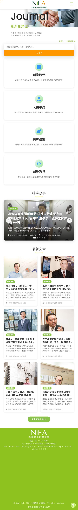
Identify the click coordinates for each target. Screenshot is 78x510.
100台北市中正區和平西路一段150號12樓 (39, 444)
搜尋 (39, 53)
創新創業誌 (71, 41)
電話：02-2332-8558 (39, 441)
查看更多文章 (39, 419)
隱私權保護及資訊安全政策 (39, 507)
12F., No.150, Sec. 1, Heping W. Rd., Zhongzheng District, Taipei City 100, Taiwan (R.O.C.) (39, 447)
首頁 (61, 41)
